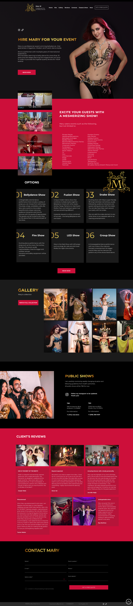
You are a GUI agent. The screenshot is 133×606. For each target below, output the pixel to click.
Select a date (29, 577)
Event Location (72, 561)
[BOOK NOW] (27, 72)
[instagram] (19, 30)
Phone (70, 568)
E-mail (27, 568)
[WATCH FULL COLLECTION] (28, 302)
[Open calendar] (64, 579)
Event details (71, 576)
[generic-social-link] (22, 30)
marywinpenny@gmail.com (56, 604)
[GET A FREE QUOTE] (101, 7)
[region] (32, 206)
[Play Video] (35, 127)
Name (26, 561)
